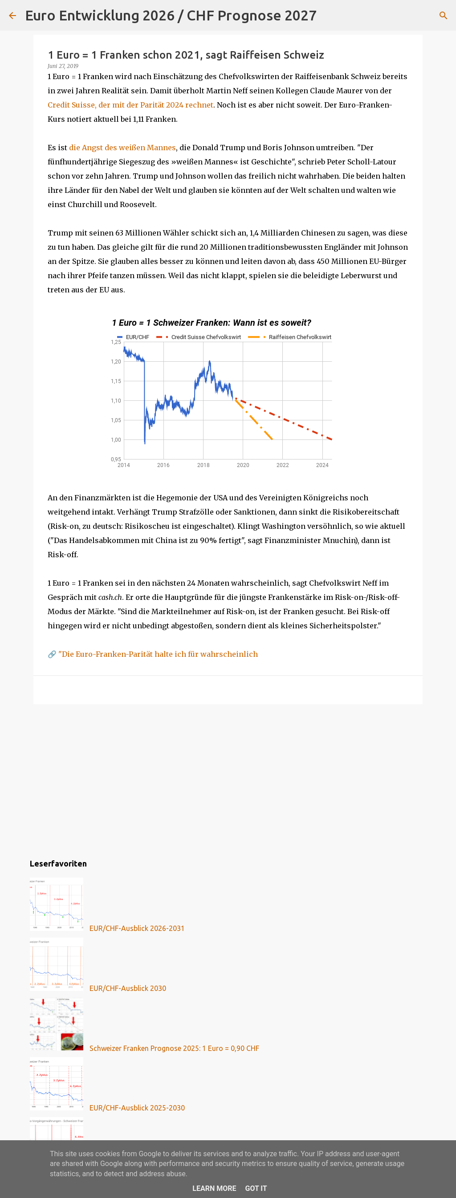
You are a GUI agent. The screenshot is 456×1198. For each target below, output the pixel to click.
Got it (256, 1188)
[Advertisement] (228, 780)
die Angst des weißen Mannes (122, 147)
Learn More (214, 1188)
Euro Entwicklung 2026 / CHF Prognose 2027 (171, 15)
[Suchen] (329, 15)
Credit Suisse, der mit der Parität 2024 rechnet (130, 104)
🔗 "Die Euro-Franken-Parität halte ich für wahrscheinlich (153, 654)
